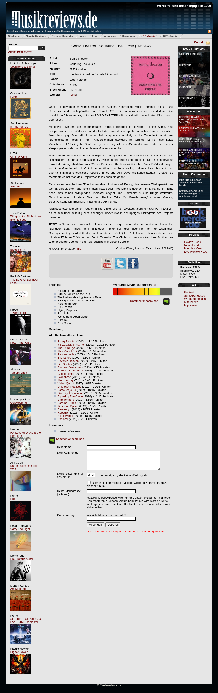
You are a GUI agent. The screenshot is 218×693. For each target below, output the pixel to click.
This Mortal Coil (68, 351)
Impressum (191, 305)
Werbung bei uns (195, 298)
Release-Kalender (62, 36)
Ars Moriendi (18, 588)
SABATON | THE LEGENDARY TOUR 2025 (192, 162)
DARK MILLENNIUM (190, 54)
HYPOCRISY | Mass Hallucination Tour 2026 (192, 140)
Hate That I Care (20, 342)
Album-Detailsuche (20, 51)
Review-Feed (192, 241)
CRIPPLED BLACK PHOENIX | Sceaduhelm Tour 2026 (192, 119)
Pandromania (66, 354)
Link (73, 94)
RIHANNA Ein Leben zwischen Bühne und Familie (190, 182)
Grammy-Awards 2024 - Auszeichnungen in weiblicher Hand (191, 193)
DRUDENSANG (187, 98)
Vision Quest (66, 383)
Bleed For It (17, 249)
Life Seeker (65, 364)
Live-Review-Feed (195, 251)
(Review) (111, 46)
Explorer (63, 419)
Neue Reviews (26, 58)
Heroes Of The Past (70, 370)
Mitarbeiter (191, 302)
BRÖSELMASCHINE (190, 76)
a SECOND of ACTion (72, 344)
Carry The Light (20, 529)
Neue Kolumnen (194, 174)
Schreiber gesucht (195, 295)
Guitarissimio (66, 373)
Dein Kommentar (68, 452)
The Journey (66, 380)
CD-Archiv (149, 36)
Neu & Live (194, 111)
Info (79, 248)
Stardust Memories (70, 367)
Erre (13, 499)
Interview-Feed (193, 248)
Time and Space (68, 406)
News (82, 36)
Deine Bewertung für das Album (70, 475)
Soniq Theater (66, 341)
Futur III (15, 96)
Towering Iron (19, 312)
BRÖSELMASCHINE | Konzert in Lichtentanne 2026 (192, 152)
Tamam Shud (18, 372)
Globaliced (64, 377)
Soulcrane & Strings (23, 66)
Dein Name (64, 447)
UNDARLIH (185, 87)
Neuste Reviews (36, 36)
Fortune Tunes (67, 402)
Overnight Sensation (71, 393)
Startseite (14, 36)
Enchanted (64, 357)
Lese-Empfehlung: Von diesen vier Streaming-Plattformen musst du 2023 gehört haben (54, 31)
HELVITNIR (185, 65)
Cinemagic (64, 409)
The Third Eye (66, 348)
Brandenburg (66, 399)
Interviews (109, 36)
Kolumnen (128, 36)
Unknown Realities (69, 386)
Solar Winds (65, 415)
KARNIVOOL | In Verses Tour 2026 (192, 129)
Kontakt (199, 42)
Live (94, 36)
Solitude (15, 186)
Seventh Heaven (68, 360)
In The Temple (19, 126)
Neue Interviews (194, 48)
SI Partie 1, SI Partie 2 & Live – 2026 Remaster (25, 620)
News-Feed (191, 245)
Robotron (63, 412)
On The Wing (18, 156)
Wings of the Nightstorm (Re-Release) (25, 218)
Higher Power (19, 652)
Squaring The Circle (70, 396)
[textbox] (23, 48)
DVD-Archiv (170, 36)
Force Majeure (67, 390)
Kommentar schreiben (144, 301)
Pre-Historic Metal (21, 558)
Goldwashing (18, 402)
